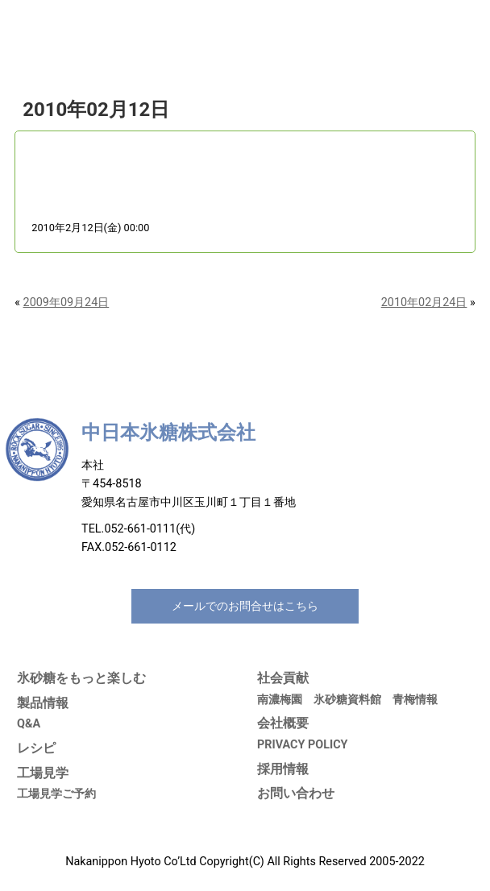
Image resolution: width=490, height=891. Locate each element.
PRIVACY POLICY (302, 745)
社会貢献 (283, 678)
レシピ (36, 748)
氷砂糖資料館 (347, 700)
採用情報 (283, 769)
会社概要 (283, 723)
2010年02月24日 (424, 302)
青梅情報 (415, 700)
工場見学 (43, 773)
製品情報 (43, 703)
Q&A (28, 724)
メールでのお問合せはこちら (245, 606)
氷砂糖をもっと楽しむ (81, 678)
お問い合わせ (295, 793)
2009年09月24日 (66, 302)
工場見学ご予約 (56, 794)
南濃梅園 (279, 700)
